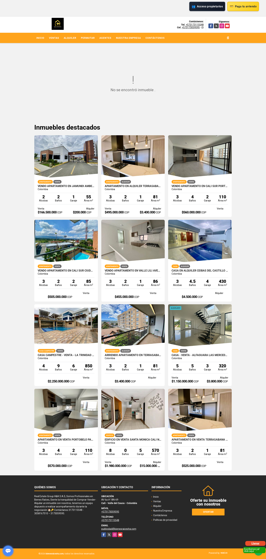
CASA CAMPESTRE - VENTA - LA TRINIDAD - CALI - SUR (66, 355)
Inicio (40, 38)
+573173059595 (191, 27)
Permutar (88, 38)
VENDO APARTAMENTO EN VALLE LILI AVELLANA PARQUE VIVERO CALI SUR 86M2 (133, 270)
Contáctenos (155, 38)
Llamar (255, 543)
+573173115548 (195, 24)
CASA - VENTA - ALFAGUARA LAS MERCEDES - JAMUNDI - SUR (200, 355)
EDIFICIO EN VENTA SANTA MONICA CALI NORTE (133, 439)
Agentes (105, 38)
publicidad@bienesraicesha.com (118, 528)
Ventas (54, 38)
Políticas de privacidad (165, 520)
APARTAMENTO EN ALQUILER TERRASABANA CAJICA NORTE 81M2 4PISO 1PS (133, 186)
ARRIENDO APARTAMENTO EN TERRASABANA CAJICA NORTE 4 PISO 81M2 (133, 355)
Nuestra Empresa (128, 38)
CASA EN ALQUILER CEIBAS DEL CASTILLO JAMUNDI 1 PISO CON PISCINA (200, 270)
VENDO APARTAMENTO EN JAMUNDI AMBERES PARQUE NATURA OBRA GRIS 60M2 (66, 186)
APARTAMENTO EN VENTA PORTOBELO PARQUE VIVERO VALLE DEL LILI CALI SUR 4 (66, 439)
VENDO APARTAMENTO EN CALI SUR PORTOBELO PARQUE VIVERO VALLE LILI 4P (200, 186)
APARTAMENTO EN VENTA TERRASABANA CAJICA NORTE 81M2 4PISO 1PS (200, 439)
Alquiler (70, 38)
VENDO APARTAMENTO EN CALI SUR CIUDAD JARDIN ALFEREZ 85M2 (66, 270)
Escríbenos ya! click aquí (251, 550)
